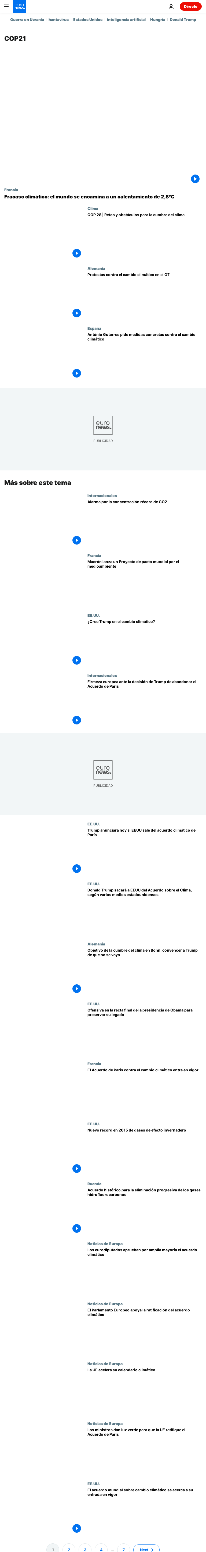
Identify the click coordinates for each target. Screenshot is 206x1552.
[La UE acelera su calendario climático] (144, 1391)
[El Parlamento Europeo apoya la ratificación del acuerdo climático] (144, 1331)
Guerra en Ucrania (27, 19)
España (94, 328)
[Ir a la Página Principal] (19, 6)
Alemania (96, 268)
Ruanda (94, 1183)
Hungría (157, 19)
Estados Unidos (87, 19)
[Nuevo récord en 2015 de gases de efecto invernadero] (144, 1151)
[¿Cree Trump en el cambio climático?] (144, 642)
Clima (92, 208)
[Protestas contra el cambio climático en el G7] (144, 296)
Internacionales (102, 495)
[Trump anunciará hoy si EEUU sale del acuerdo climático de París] (144, 851)
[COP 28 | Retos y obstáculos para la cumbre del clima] (144, 236)
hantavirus (59, 19)
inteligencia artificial (126, 19)
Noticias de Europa (105, 1243)
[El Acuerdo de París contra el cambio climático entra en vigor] (144, 1091)
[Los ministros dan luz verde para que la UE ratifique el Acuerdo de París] (144, 1451)
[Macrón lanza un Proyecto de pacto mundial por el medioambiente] (144, 583)
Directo (190, 6)
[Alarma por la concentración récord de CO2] (144, 523)
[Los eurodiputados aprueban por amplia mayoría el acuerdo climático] (144, 1271)
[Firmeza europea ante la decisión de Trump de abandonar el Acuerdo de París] (144, 703)
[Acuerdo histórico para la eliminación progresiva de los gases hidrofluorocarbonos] (144, 1211)
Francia (11, 189)
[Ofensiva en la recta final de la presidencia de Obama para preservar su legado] (144, 1031)
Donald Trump (183, 19)
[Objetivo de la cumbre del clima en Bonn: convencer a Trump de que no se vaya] (144, 971)
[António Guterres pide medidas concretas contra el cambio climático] (144, 355)
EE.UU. (93, 615)
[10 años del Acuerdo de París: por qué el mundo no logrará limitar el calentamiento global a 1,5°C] (103, 197)
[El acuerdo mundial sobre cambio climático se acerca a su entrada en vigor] (144, 1511)
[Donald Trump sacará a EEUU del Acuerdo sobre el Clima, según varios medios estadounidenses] (144, 911)
